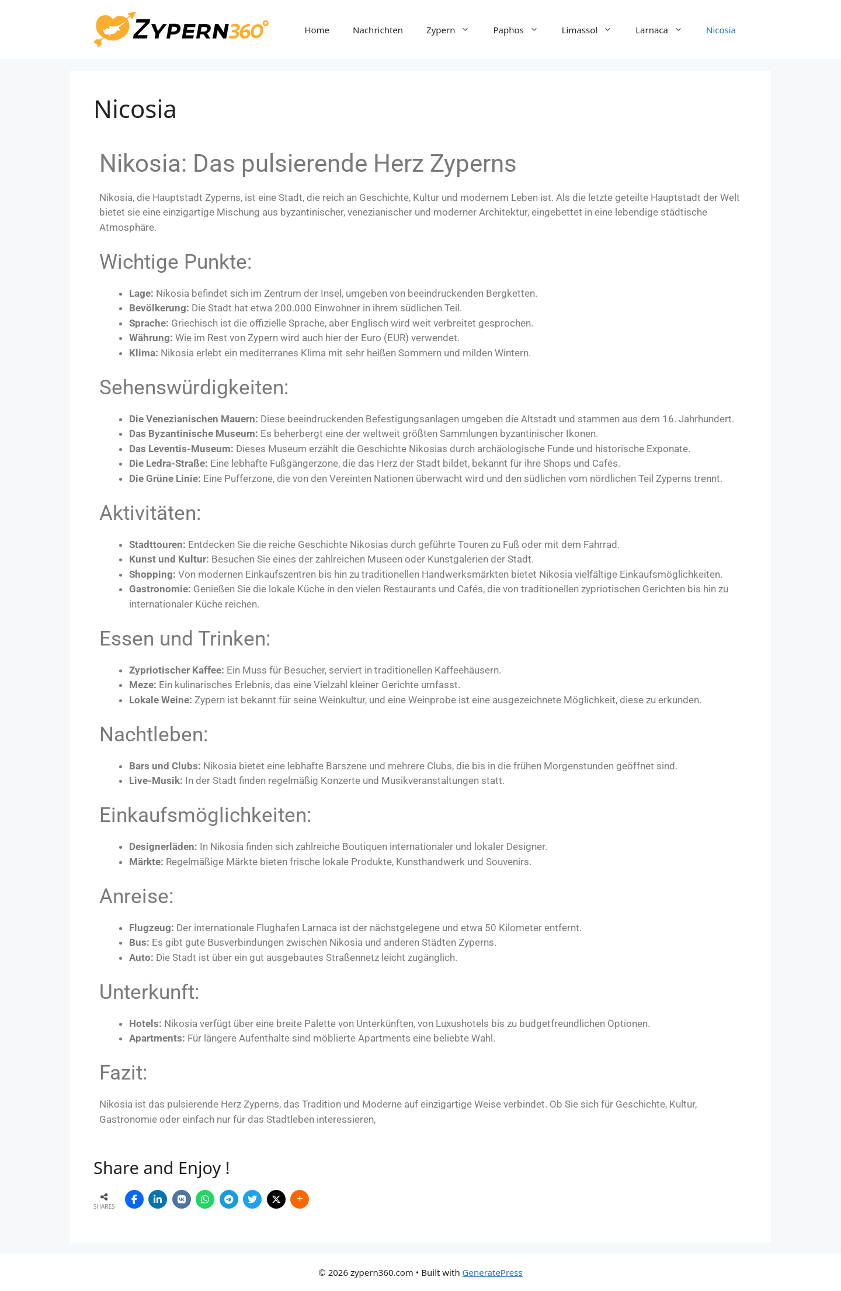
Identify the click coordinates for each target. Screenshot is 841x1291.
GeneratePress (493, 1272)
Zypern (453, 29)
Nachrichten (378, 30)
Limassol (593, 29)
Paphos (521, 29)
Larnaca (664, 29)
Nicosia (721, 30)
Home (316, 30)
